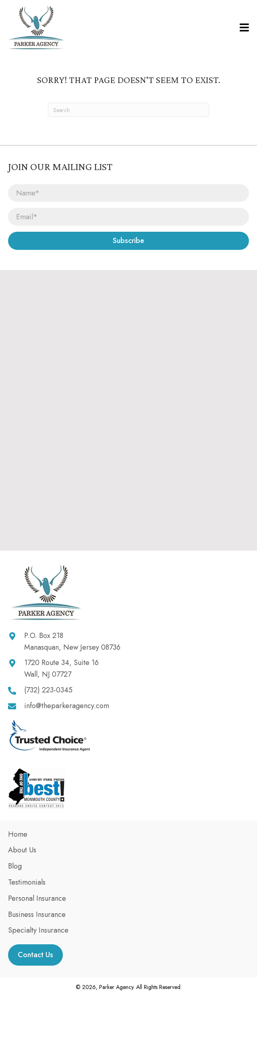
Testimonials (27, 882)
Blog (15, 866)
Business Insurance (37, 914)
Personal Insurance (37, 898)
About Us (22, 850)
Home (17, 834)
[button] (128, 241)
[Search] (128, 110)
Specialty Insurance (38, 930)
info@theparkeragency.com (66, 705)
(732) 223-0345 (48, 690)
